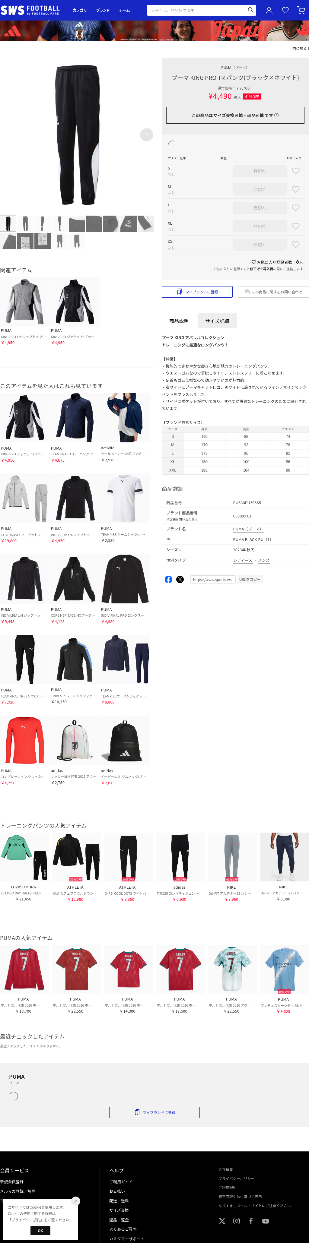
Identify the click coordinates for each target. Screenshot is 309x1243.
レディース (243, 560)
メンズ (264, 560)
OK (40, 1230)
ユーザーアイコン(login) (269, 10)
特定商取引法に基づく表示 (240, 1196)
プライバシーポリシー (236, 1178)
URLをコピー (250, 579)
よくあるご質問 (123, 1229)
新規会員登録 (12, 1181)
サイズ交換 (119, 1210)
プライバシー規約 (25, 1219)
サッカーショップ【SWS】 (32, 10)
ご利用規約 (227, 1187)
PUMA (235, 67)
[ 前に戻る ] (300, 48)
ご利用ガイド (121, 1181)
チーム (124, 10)
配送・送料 (119, 1200)
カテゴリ (80, 10)
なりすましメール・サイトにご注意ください (254, 1205)
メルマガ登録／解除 (17, 1191)
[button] (146, 134)
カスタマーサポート (127, 1238)
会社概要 (225, 1169)
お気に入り (285, 10)
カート (302, 10)
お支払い (117, 1191)
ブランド (103, 10)
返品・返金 (119, 1219)
